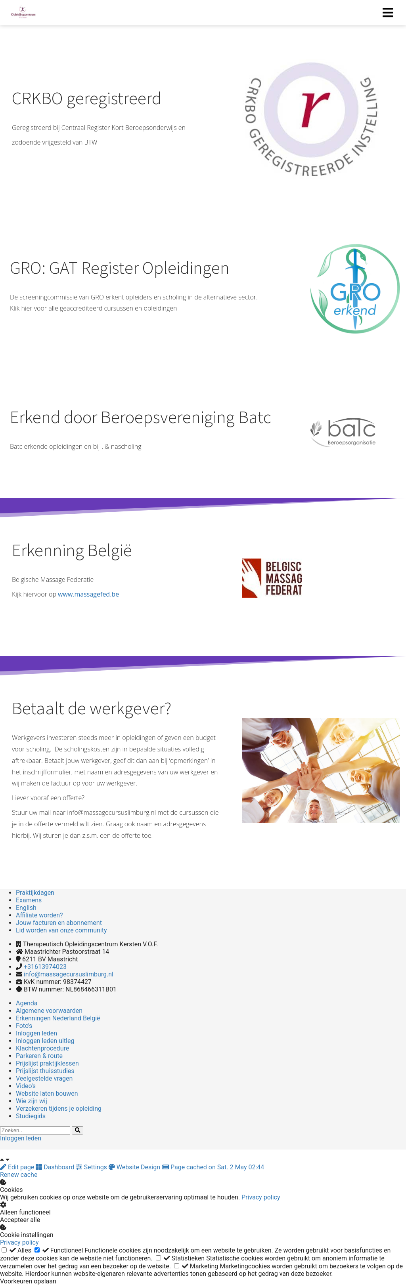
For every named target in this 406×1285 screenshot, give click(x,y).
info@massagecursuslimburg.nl (68, 974)
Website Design (135, 1167)
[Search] (77, 1130)
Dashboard (56, 1167)
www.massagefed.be (88, 594)
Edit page (18, 1167)
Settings (92, 1167)
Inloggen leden (20, 1138)
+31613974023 (45, 966)
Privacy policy (260, 1197)
